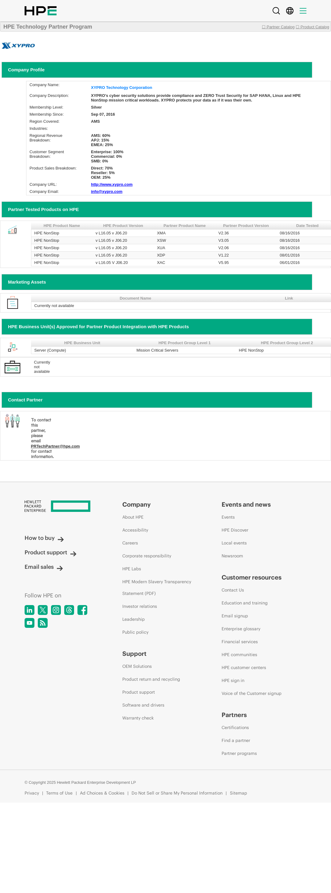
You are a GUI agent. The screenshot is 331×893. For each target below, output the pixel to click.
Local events (234, 543)
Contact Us (233, 590)
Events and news (246, 504)
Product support (51, 552)
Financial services (240, 641)
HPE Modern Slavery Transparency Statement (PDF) (156, 587)
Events (228, 517)
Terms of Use (59, 793)
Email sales (44, 566)
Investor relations (139, 606)
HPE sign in (233, 680)
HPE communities (239, 654)
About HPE (133, 517)
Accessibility (135, 530)
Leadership (133, 619)
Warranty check (138, 718)
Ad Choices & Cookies (102, 793)
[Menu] (303, 11)
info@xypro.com (106, 191)
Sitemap (238, 793)
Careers (130, 543)
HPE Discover (235, 530)
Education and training (245, 603)
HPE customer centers (244, 667)
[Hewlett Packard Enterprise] (62, 506)
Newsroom (232, 556)
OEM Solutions (137, 666)
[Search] (276, 11)
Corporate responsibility (146, 556)
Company (136, 504)
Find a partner (236, 740)
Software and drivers (143, 705)
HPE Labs (131, 569)
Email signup (235, 616)
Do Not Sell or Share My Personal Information (177, 793)
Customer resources (252, 577)
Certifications (235, 727)
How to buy (44, 537)
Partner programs (239, 753)
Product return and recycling (151, 679)
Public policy (135, 632)
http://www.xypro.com (111, 184)
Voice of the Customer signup (252, 693)
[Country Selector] (290, 11)
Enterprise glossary (241, 629)
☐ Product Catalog (312, 27)
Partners (234, 715)
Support (134, 653)
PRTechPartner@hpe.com (55, 446)
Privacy (32, 793)
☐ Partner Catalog (278, 27)
